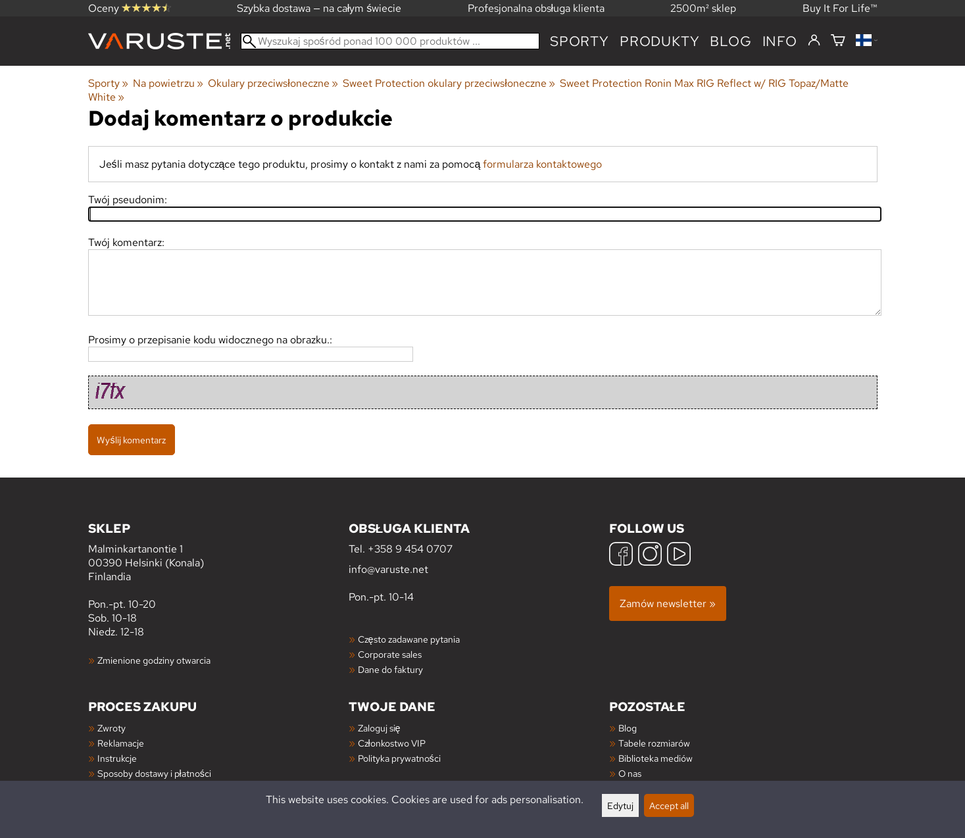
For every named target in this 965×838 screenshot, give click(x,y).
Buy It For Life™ (840, 8)
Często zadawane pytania (409, 639)
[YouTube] (679, 555)
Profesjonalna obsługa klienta (536, 8)
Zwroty (111, 728)
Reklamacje (120, 743)
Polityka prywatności (399, 758)
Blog (627, 728)
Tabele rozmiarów (654, 743)
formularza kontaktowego (542, 164)
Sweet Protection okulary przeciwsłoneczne (449, 83)
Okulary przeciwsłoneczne (273, 83)
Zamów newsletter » (668, 603)
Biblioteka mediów (655, 758)
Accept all (669, 805)
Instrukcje (117, 758)
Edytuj (620, 805)
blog (730, 41)
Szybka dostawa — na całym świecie (319, 8)
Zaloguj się (379, 728)
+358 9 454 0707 (410, 549)
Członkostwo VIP (392, 743)
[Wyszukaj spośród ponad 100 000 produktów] (390, 41)
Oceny (129, 8)
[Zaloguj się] (814, 41)
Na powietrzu (168, 83)
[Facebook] (621, 555)
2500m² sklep (703, 8)
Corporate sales (390, 654)
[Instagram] (650, 555)
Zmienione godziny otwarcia (153, 660)
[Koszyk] (838, 41)
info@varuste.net (388, 569)
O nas (629, 773)
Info (779, 41)
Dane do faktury (390, 669)
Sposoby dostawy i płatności (154, 773)
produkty (659, 41)
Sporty (579, 41)
